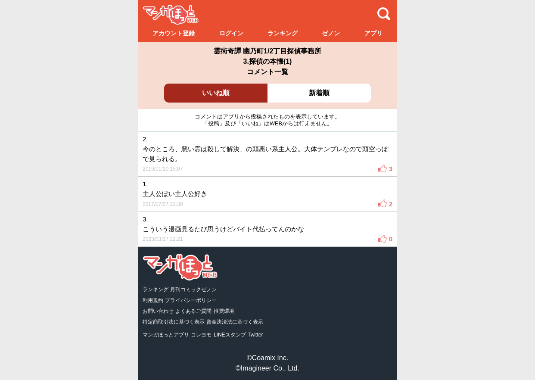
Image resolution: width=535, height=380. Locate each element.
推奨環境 (224, 311)
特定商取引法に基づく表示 (174, 322)
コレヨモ (201, 335)
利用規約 (153, 300)
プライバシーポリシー (191, 300)
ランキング (283, 33)
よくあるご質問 (193, 311)
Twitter (255, 335)
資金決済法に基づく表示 (234, 322)
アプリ (373, 33)
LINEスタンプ (230, 335)
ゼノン (331, 33)
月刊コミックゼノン (193, 290)
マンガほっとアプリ (166, 335)
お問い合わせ (158, 311)
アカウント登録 (173, 33)
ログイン (231, 33)
